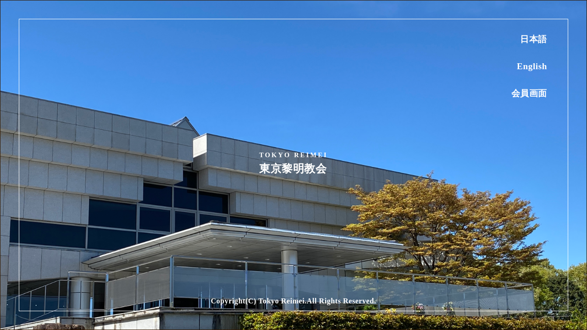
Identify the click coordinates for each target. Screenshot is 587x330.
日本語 (533, 39)
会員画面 (529, 93)
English (532, 66)
